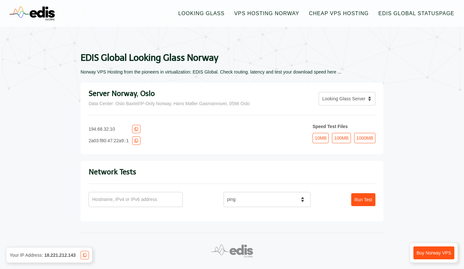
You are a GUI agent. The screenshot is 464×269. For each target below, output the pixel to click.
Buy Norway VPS (434, 252)
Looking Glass (201, 13)
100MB (341, 138)
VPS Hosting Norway (266, 13)
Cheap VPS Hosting (339, 13)
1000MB (364, 138)
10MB (321, 138)
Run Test (363, 199)
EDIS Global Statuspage (416, 13)
